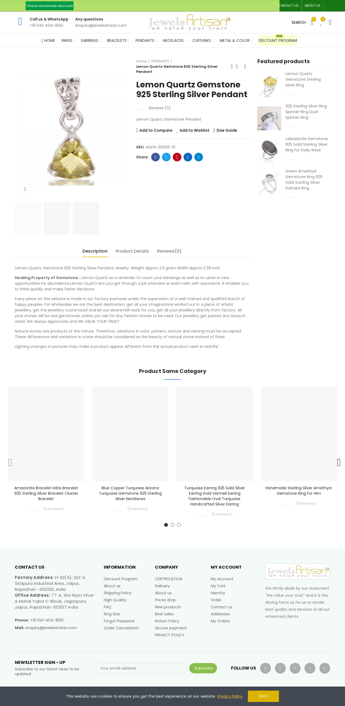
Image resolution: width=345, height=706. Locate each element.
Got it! (263, 696)
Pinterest (177, 157)
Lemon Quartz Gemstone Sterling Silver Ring (303, 79)
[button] (50, 5)
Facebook (156, 157)
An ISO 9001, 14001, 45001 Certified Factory (171, 6)
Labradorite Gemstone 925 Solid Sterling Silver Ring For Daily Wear (306, 144)
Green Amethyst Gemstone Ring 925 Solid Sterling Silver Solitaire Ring (303, 179)
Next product (245, 66)
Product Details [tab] (132, 251)
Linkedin (188, 157)
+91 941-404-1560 (47, 620)
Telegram (199, 157)
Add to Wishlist (194, 130)
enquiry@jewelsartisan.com (51, 627)
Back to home (238, 66)
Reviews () (160, 108)
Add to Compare (155, 130)
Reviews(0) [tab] (169, 251)
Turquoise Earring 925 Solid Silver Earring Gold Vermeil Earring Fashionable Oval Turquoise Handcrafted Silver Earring (214, 496)
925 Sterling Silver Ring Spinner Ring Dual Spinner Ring (306, 111)
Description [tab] (95, 251)
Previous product (232, 66)
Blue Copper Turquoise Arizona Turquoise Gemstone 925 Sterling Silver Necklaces (130, 493)
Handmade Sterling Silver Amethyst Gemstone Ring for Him (298, 490)
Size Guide (226, 130)
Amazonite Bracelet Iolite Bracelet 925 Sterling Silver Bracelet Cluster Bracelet (46, 493)
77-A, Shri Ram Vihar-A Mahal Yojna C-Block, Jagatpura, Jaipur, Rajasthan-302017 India (55, 601)
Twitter (166, 157)
